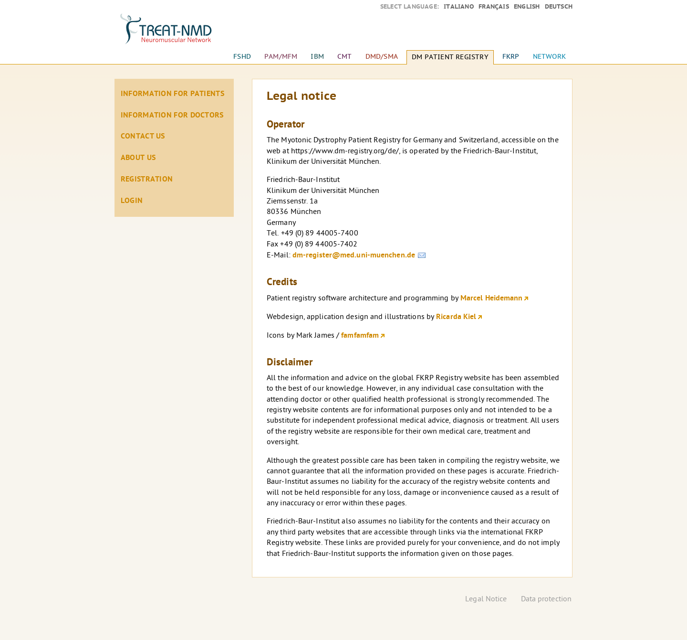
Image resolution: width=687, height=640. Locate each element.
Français (494, 7)
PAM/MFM (280, 57)
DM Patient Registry (450, 57)
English (527, 7)
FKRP (511, 57)
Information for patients (172, 94)
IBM (317, 57)
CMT (344, 57)
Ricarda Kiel (456, 317)
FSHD (242, 57)
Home (174, 33)
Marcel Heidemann (491, 298)
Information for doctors (172, 115)
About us (138, 158)
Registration (147, 179)
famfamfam (360, 336)
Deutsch (558, 7)
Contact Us (143, 136)
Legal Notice (486, 600)
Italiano (459, 7)
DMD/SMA (381, 57)
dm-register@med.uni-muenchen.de (353, 255)
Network (549, 57)
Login (132, 201)
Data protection (546, 600)
